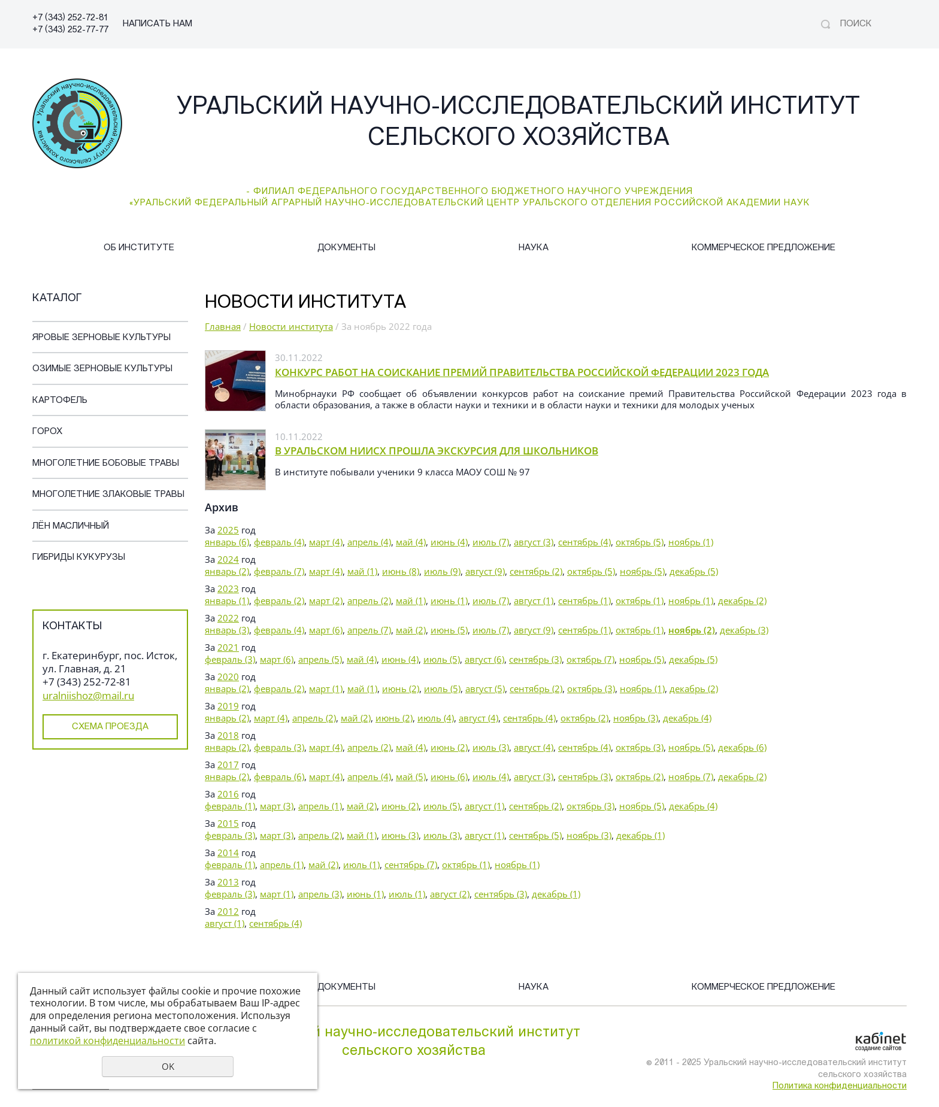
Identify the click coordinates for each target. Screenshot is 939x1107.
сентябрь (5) (535, 835)
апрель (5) (320, 659)
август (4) (478, 718)
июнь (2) (400, 688)
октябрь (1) (640, 600)
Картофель (59, 400)
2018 (228, 735)
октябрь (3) (591, 688)
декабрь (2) (742, 600)
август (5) (485, 688)
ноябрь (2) (691, 630)
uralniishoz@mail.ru (88, 695)
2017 (228, 765)
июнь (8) (400, 571)
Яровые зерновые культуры (101, 337)
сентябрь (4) (584, 542)
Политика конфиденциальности (840, 1086)
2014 (228, 853)
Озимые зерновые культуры (102, 369)
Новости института (291, 326)
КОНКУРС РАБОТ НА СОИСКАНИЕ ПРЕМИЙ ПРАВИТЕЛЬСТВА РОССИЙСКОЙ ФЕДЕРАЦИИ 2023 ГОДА (522, 372)
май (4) (411, 542)
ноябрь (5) (642, 571)
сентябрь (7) (410, 865)
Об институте (139, 248)
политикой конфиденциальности (107, 1040)
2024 (228, 559)
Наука (534, 248)
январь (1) (227, 600)
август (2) (449, 894)
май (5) (411, 777)
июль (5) (441, 659)
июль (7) (490, 542)
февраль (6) (279, 777)
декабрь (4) (687, 718)
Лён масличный (70, 526)
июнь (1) (449, 600)
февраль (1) (230, 806)
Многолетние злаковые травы (108, 494)
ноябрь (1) (690, 542)
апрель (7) (369, 630)
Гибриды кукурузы (78, 557)
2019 (228, 706)
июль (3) (490, 747)
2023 (228, 589)
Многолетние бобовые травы (105, 463)
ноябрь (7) (690, 777)
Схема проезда (110, 727)
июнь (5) (449, 630)
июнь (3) (400, 835)
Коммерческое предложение (763, 248)
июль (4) (435, 718)
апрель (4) (369, 542)
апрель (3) (320, 894)
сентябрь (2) (536, 571)
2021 (228, 647)
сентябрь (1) (584, 600)
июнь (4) (449, 542)
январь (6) (227, 542)
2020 (228, 677)
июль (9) (442, 571)
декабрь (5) (694, 571)
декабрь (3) (744, 630)
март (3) (276, 806)
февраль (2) (279, 600)
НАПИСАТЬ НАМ (157, 24)
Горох (47, 431)
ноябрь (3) (635, 718)
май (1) (362, 571)
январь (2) (227, 571)
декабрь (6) (742, 747)
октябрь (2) (584, 718)
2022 (228, 618)
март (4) (326, 542)
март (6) (326, 630)
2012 (228, 911)
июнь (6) (449, 777)
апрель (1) (320, 806)
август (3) (533, 542)
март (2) (326, 600)
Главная (223, 326)
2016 (228, 794)
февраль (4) (279, 542)
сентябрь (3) (535, 659)
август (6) (484, 659)
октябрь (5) (640, 542)
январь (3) (227, 630)
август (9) (485, 571)
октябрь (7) (590, 659)
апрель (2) (369, 600)
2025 (228, 530)
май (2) (411, 630)
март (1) (326, 688)
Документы (346, 248)
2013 (228, 882)
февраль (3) (230, 659)
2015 (228, 823)
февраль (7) (279, 571)
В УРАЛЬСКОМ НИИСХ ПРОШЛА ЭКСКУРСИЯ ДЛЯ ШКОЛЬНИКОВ (436, 450)
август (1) (533, 600)
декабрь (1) (640, 835)
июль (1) (361, 865)
